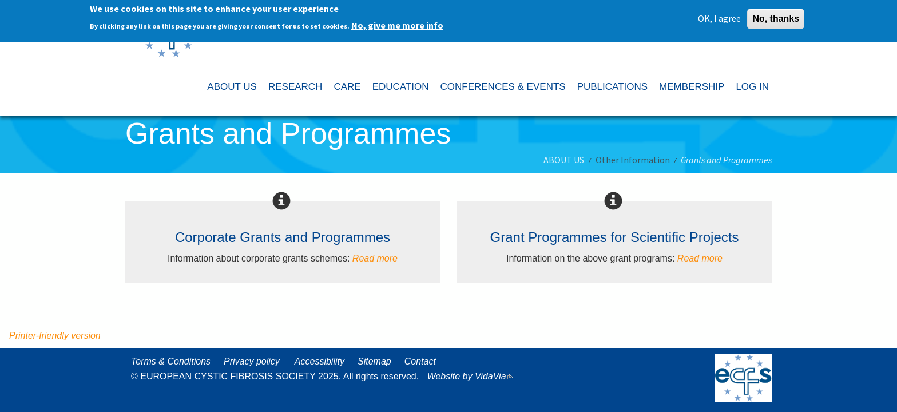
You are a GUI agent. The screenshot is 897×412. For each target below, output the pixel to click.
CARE (347, 86)
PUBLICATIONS (612, 86)
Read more (375, 258)
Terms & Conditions (171, 361)
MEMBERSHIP (691, 86)
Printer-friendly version (55, 335)
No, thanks (775, 15)
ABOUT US (232, 86)
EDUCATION (400, 86)
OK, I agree (719, 15)
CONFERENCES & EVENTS (502, 86)
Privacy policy (252, 361)
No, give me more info (397, 21)
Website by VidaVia (473, 376)
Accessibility (319, 361)
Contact (420, 361)
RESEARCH (295, 86)
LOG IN (752, 86)
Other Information (633, 159)
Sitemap (374, 361)
